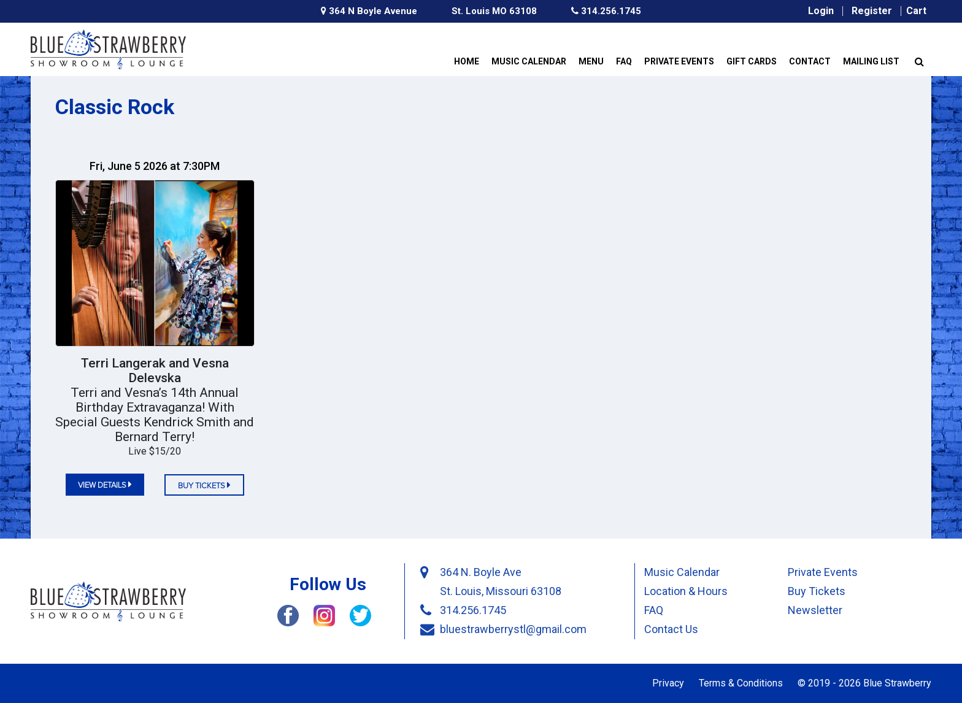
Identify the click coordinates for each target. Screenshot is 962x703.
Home (466, 61)
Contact (810, 61)
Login (821, 11)
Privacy (668, 683)
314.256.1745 (606, 11)
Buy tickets (204, 485)
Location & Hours (686, 591)
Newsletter (815, 610)
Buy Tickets (816, 591)
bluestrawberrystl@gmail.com (513, 629)
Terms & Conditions (741, 683)
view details (105, 484)
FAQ (624, 61)
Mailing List (871, 61)
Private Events (679, 61)
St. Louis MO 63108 (494, 11)
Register (872, 11)
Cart (916, 11)
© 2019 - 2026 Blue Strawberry (864, 683)
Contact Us (671, 629)
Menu (591, 61)
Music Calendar (528, 61)
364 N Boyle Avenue (369, 11)
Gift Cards (751, 61)
